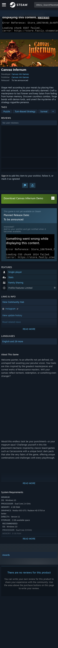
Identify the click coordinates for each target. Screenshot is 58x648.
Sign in (4, 177)
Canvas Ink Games (20, 76)
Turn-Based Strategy (25, 113)
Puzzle (6, 113)
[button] (29, 124)
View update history (12, 319)
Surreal (43, 113)
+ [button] (53, 113)
